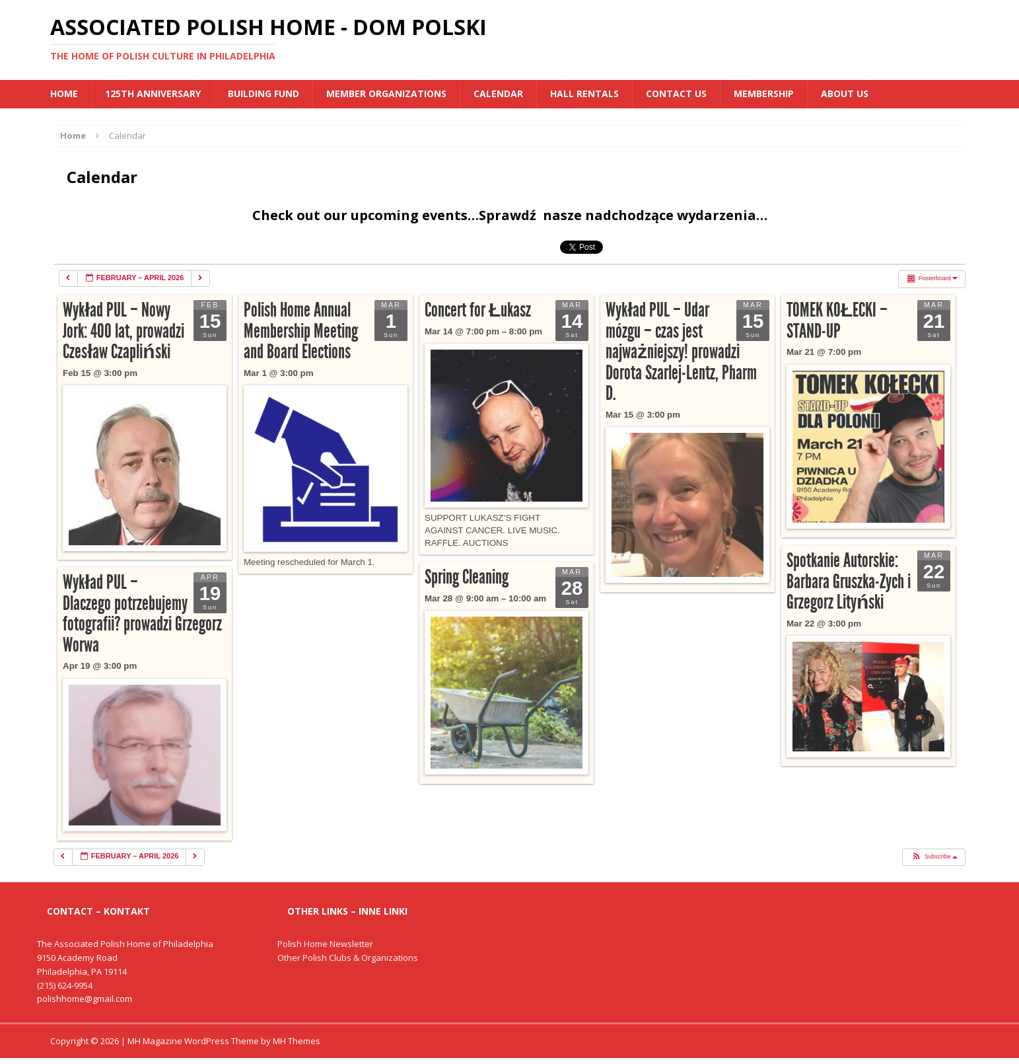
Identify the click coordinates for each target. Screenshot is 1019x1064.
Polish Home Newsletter (325, 944)
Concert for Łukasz (478, 310)
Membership (764, 93)
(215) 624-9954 (64, 985)
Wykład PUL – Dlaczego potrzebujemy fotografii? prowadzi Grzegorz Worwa (142, 613)
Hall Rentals (584, 93)
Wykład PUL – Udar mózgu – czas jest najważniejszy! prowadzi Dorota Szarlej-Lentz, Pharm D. (681, 351)
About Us (844, 93)
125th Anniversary (153, 93)
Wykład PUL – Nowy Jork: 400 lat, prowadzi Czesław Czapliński (123, 330)
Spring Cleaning (467, 577)
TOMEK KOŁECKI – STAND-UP (837, 320)
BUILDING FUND (263, 93)
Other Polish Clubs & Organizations (347, 958)
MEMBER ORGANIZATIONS (386, 93)
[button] (933, 857)
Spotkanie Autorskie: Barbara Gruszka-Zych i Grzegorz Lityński (849, 581)
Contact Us (676, 93)
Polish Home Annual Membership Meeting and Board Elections (301, 330)
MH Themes (296, 1041)
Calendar (498, 93)
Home (64, 93)
